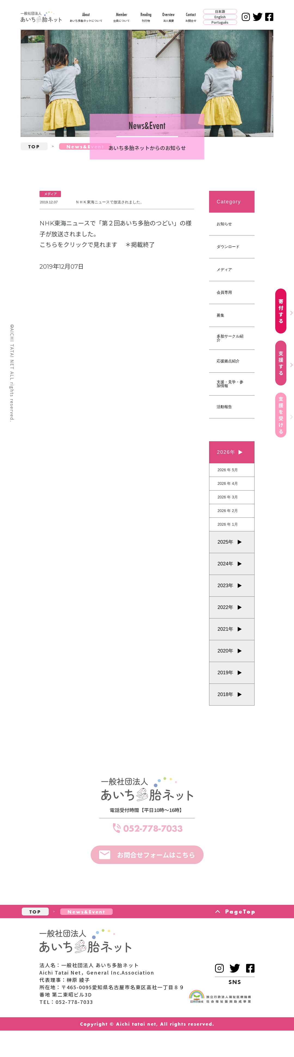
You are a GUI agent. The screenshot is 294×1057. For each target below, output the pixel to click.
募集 (220, 315)
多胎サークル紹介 (230, 338)
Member (121, 17)
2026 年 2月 (228, 510)
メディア (224, 269)
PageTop (240, 911)
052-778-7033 (153, 828)
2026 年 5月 (228, 470)
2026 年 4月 (228, 483)
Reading (145, 17)
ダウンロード (228, 246)
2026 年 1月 (228, 524)
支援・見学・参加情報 (230, 384)
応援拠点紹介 (228, 361)
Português (220, 22)
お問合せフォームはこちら (156, 854)
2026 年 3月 (228, 497)
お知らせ (224, 224)
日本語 (220, 11)
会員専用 (224, 292)
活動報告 (224, 407)
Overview (168, 17)
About (86, 17)
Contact (190, 17)
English (220, 16)
